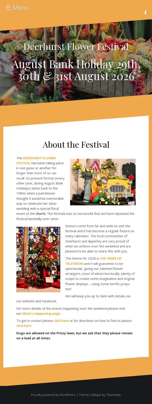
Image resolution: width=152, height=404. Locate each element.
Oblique (95, 395)
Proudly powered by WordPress (53, 395)
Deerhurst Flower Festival (76, 46)
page (41, 313)
